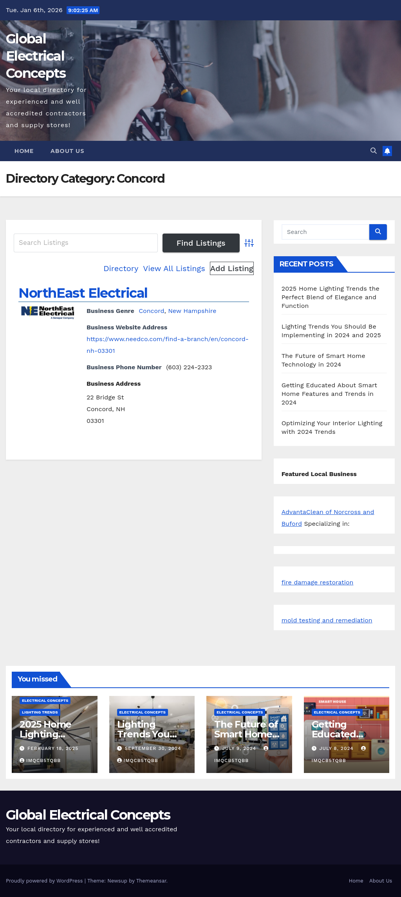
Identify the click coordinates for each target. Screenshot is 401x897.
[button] (373, 151)
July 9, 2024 (240, 748)
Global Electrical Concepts (35, 56)
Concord (151, 311)
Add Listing (231, 268)
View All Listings (174, 268)
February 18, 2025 (52, 748)
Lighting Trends (40, 712)
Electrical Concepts (45, 700)
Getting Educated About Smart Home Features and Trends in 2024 (329, 393)
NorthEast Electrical (83, 293)
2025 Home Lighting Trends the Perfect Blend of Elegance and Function (330, 297)
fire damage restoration (318, 582)
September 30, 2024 (153, 748)
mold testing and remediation (327, 620)
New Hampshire (192, 311)
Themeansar (151, 881)
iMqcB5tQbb (40, 760)
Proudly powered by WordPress (45, 881)
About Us (67, 151)
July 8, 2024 (337, 748)
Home (23, 151)
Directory (120, 268)
